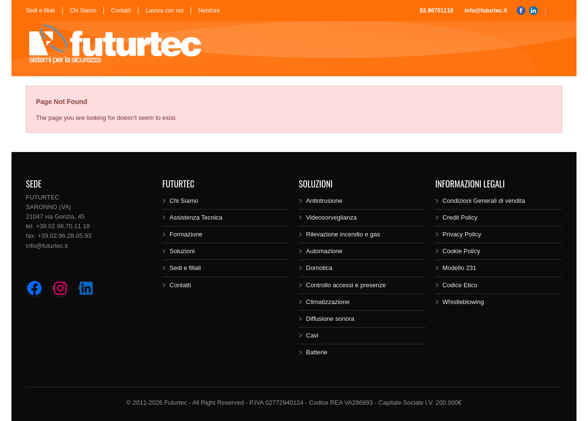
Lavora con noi (164, 10)
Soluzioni (182, 251)
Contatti (121, 10)
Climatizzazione (328, 301)
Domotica (319, 267)
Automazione (324, 251)
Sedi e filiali (40, 10)
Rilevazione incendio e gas (343, 234)
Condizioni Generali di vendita (483, 200)
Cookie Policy (461, 251)
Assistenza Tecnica (196, 217)
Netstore (209, 10)
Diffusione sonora (330, 318)
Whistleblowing (463, 301)
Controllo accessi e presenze (346, 285)
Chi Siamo (83, 10)
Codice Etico (459, 285)
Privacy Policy (461, 234)
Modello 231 (459, 267)
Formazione (186, 234)
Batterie (317, 352)
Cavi (312, 335)
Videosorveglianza (331, 217)
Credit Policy (459, 217)
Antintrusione (324, 200)
